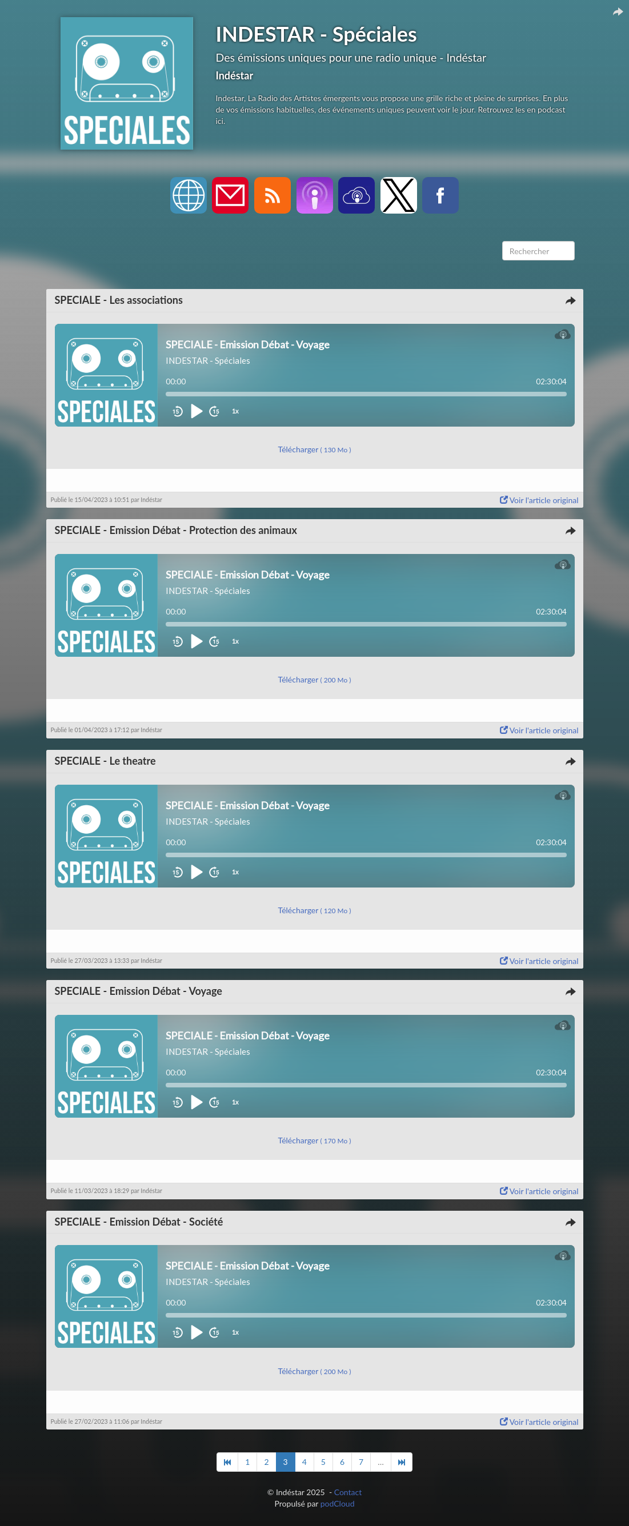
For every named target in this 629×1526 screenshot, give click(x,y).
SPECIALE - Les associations (119, 300)
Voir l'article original (539, 500)
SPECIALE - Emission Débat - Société (139, 1221)
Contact (348, 1492)
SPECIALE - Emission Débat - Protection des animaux (176, 530)
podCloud (337, 1503)
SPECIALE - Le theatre (105, 760)
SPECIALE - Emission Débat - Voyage (138, 991)
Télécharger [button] (314, 449)
